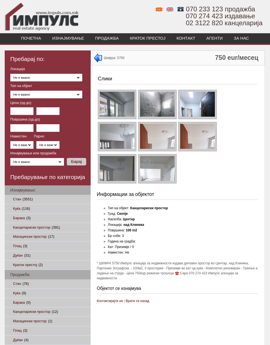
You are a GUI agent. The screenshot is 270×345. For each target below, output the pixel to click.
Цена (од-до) (20, 103)
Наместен (18, 136)
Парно (39, 136)
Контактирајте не (110, 301)
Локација (17, 69)
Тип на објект (21, 86)
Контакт (186, 38)
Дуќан (21, 255)
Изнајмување (68, 38)
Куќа (21, 208)
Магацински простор (33, 236)
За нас (241, 38)
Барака (21, 218)
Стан (23, 199)
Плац (20, 246)
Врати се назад (137, 301)
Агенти (214, 38)
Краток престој (147, 38)
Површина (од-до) (25, 119)
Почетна (31, 38)
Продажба (107, 38)
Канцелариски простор (36, 227)
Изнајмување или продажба (33, 153)
